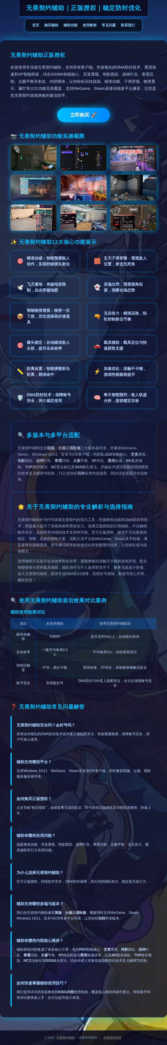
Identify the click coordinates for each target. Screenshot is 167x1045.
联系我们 (128, 25)
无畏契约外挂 (112, 1037)
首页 (35, 25)
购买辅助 (51, 25)
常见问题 (109, 25)
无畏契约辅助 (66, 1037)
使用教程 (90, 25)
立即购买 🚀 (83, 115)
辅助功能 (70, 25)
